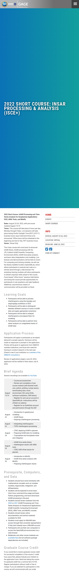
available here (13, 538)
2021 (16, 503)
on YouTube (32, 375)
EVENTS (48, 219)
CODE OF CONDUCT (52, 253)
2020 (10, 503)
